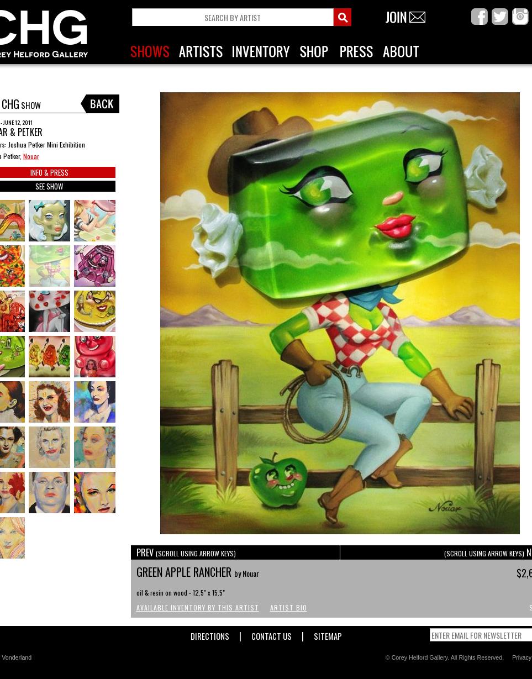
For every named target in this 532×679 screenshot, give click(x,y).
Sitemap (328, 634)
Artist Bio (288, 607)
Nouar (31, 156)
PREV (186, 552)
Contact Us (271, 634)
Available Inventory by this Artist (197, 607)
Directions (210, 634)
